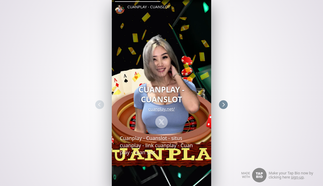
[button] (137, 1)
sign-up (297, 177)
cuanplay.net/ (161, 109)
